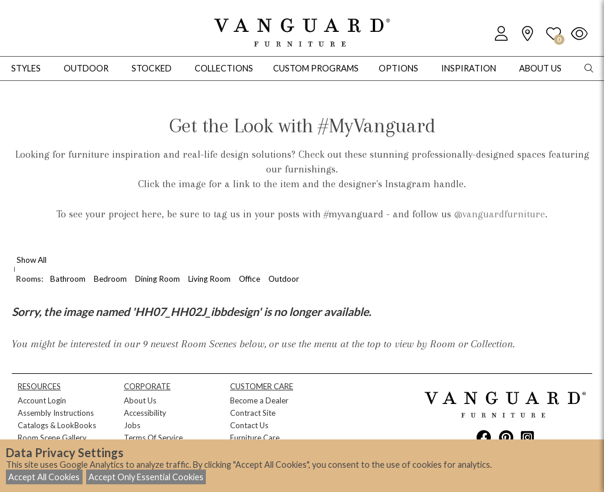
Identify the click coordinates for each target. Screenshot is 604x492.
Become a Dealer (259, 400)
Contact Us (249, 425)
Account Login (42, 400)
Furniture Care (255, 437)
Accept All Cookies (44, 477)
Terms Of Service (153, 437)
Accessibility (145, 413)
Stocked (152, 68)
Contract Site (252, 413)
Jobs (132, 425)
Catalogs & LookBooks (57, 425)
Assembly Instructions (56, 413)
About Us (140, 400)
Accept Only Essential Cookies (145, 477)
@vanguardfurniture (499, 214)
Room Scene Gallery (52, 437)
